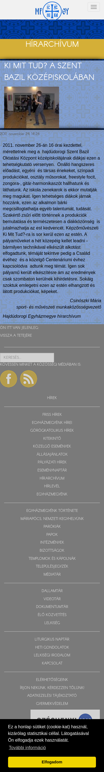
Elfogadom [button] (52, 762)
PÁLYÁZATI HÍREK (52, 462)
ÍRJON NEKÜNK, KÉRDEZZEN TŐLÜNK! (52, 688)
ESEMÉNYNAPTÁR (52, 470)
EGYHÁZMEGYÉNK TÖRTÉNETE (52, 511)
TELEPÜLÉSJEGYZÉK (52, 566)
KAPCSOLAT (52, 663)
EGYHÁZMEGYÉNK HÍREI (52, 423)
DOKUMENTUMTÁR (52, 607)
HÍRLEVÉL (52, 486)
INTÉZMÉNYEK (52, 542)
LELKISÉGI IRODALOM (52, 655)
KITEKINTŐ (52, 438)
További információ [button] (27, 747)
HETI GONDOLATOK (52, 647)
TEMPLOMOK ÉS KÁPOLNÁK (52, 558)
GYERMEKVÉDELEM (52, 704)
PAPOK (52, 535)
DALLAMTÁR (52, 591)
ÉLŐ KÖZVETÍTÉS (52, 615)
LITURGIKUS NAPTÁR (52, 639)
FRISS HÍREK (52, 414)
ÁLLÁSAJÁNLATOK (52, 454)
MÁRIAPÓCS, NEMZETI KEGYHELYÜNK (52, 519)
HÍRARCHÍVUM (52, 478)
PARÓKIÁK (52, 526)
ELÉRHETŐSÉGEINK (52, 680)
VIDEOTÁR (52, 599)
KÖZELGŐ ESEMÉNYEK (52, 446)
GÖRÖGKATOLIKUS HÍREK (52, 430)
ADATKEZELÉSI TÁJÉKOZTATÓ (52, 695)
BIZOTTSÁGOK (52, 550)
